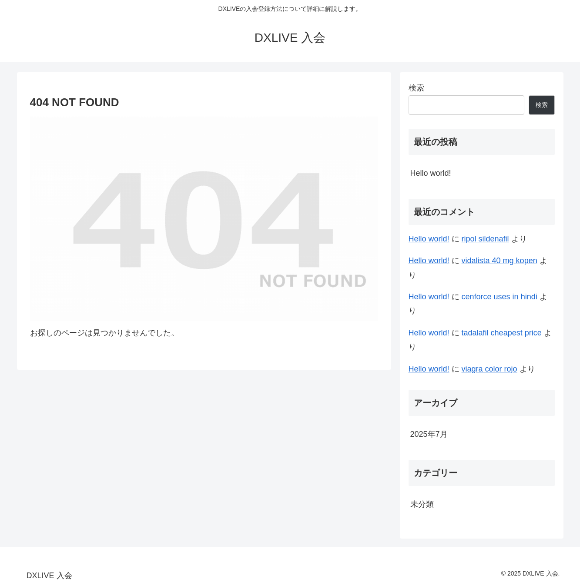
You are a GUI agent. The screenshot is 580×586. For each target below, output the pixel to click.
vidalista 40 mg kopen (499, 260)
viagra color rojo (489, 369)
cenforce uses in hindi (499, 296)
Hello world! (430, 173)
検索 (416, 88)
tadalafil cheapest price (502, 332)
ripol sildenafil (485, 238)
